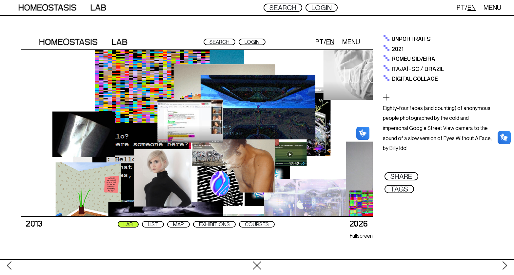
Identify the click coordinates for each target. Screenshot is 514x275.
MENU (492, 7)
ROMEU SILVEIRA (413, 59)
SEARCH (282, 8)
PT (461, 7)
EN (471, 7)
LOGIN (321, 8)
